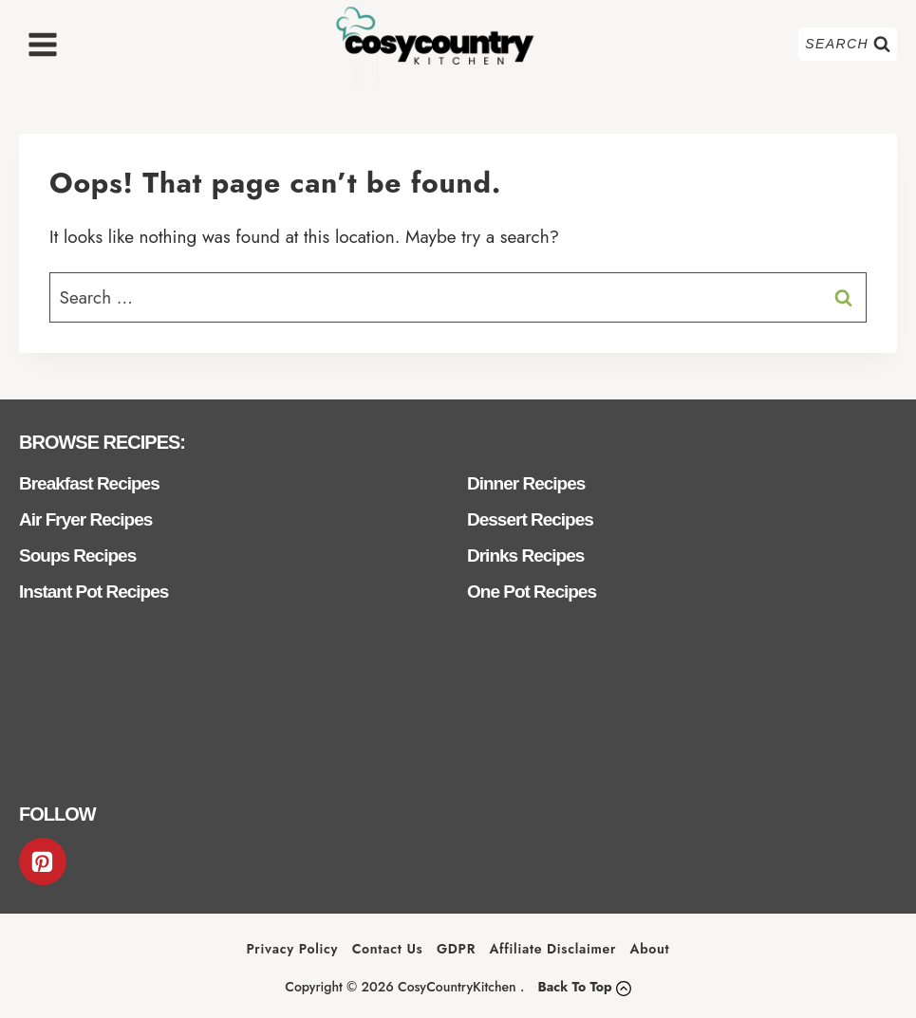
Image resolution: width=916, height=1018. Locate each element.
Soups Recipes (77, 555)
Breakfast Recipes (89, 483)
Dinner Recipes (526, 483)
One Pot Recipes (531, 592)
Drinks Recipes (525, 555)
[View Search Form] (847, 44)
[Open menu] (43, 44)
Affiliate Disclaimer (552, 948)
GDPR (456, 948)
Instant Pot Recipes (93, 592)
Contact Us (387, 948)
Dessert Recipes (530, 519)
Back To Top (574, 986)
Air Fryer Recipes (85, 519)
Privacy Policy (293, 948)
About (650, 948)
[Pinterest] (42, 861)
